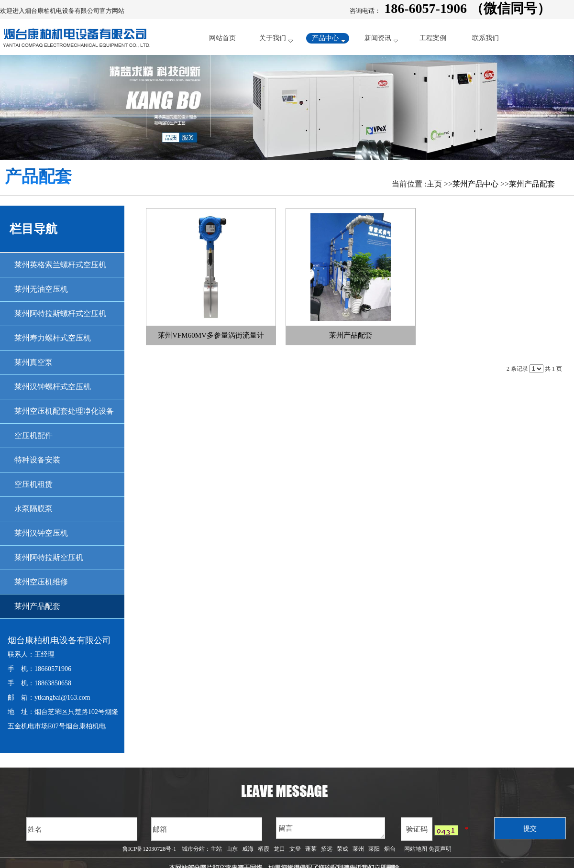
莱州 (358, 849)
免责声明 (440, 849)
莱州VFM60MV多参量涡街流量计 (211, 335)
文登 (295, 849)
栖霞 (263, 849)
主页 (434, 184)
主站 (216, 849)
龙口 (279, 849)
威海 (248, 849)
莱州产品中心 (475, 184)
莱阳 (374, 849)
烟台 (390, 849)
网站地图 (414, 849)
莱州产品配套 (532, 184)
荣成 (342, 849)
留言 (330, 828)
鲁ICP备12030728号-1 (149, 849)
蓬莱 (311, 849)
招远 (326, 849)
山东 (232, 849)
